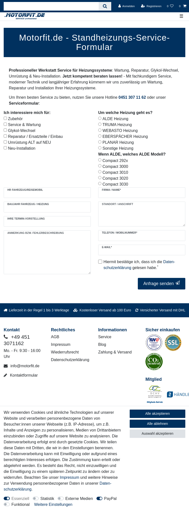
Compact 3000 (115, 166)
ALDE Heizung (115, 119)
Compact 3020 (115, 178)
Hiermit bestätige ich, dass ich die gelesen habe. (139, 265)
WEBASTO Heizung (120, 130)
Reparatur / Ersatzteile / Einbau (35, 136)
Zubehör (15, 119)
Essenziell (20, 498)
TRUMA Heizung (117, 125)
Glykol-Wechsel (21, 130)
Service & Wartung (24, 125)
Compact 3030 (115, 184)
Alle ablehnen (157, 424)
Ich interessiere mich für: (27, 113)
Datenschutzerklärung (70, 360)
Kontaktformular (21, 375)
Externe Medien (79, 498)
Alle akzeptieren (157, 413)
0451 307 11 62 (132, 97)
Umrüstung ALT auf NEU (29, 142)
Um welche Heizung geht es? (125, 113)
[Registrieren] (151, 6)
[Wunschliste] (170, 6)
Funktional (21, 504)
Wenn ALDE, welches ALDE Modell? (132, 154)
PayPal (110, 498)
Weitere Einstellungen (53, 504)
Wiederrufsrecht (65, 352)
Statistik (47, 498)
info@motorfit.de (21, 366)
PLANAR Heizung (118, 142)
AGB (55, 337)
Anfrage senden (161, 283)
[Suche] (105, 6)
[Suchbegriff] (51, 6)
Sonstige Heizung (118, 148)
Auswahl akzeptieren (157, 433)
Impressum (60, 344)
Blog (102, 344)
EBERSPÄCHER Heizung (125, 136)
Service (104, 337)
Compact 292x (115, 161)
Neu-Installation (21, 148)
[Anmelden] (127, 6)
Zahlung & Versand (115, 352)
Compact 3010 (115, 172)
